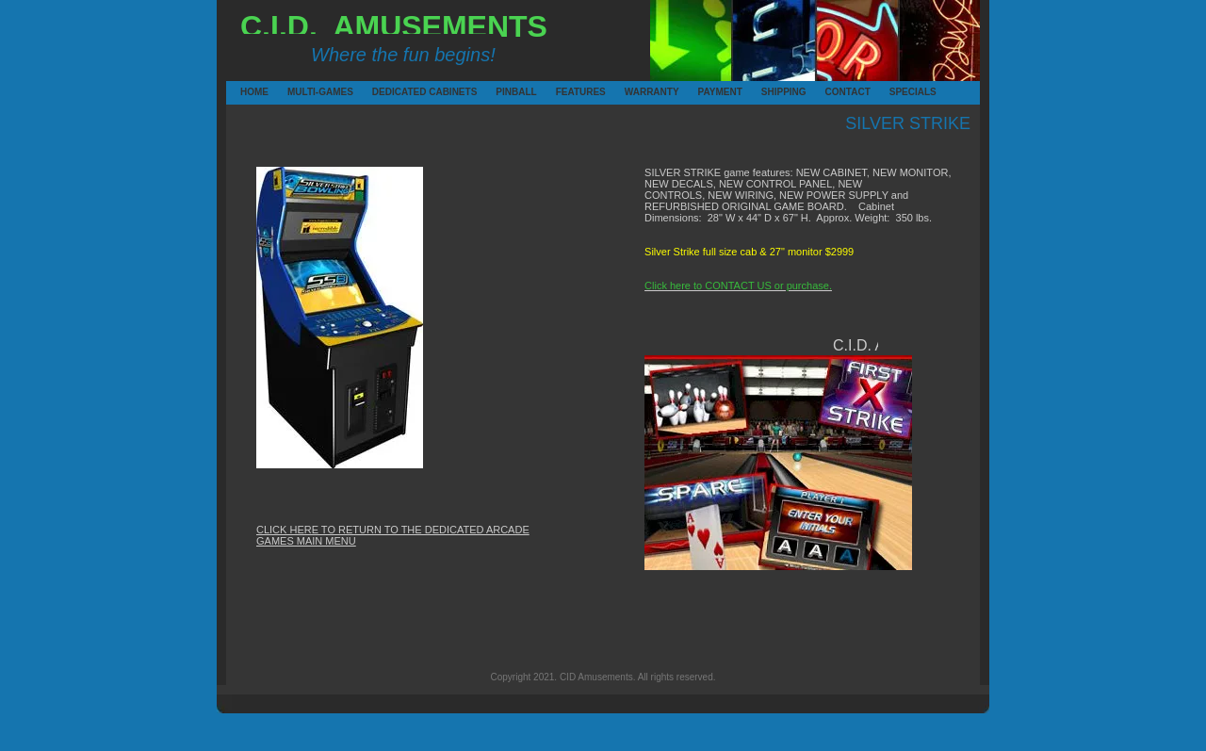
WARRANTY (627, 92)
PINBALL (498, 92)
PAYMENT (701, 92)
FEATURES (559, 92)
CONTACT (828, 92)
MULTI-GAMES (290, 92)
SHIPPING (764, 92)
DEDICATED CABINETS (375, 92)
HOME (243, 92)
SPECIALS (892, 92)
